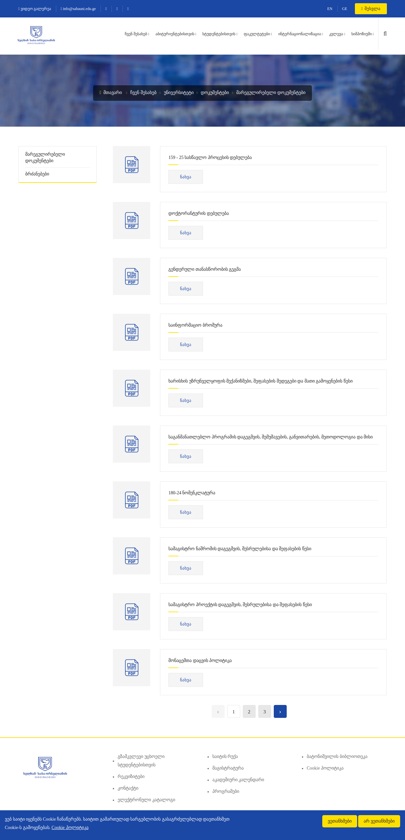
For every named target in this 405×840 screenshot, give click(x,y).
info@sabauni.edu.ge (78, 8)
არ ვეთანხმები (379, 821)
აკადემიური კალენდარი (238, 779)
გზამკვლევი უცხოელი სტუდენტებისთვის (141, 760)
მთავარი (111, 92)
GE (344, 8)
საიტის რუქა (225, 756)
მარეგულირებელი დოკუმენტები (270, 92)
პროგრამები (225, 791)
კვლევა (336, 34)
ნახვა (185, 176)
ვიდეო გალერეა (34, 8)
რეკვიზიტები (131, 776)
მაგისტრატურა (228, 768)
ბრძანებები (37, 174)
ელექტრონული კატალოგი (146, 799)
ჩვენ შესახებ (136, 34)
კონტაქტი (128, 788)
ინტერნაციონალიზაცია (299, 34)
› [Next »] (280, 711)
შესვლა (370, 8)
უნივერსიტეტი (179, 92)
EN (330, 8)
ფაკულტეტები (257, 34)
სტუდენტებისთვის (218, 34)
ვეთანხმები (340, 821)
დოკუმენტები (215, 92)
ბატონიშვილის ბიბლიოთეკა (337, 756)
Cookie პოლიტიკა (325, 768)
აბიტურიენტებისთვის (174, 34)
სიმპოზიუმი (361, 34)
